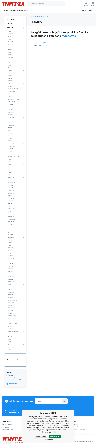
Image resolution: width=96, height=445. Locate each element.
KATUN (10, 172)
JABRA (10, 169)
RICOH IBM (11, 269)
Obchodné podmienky (72, 424)
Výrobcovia (38, 16)
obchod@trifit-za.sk (44, 43)
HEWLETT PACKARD (13, 156)
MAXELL (10, 196)
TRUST (10, 318)
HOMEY (10, 162)
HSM (9, 164)
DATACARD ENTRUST (13, 99)
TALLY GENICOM (12, 303)
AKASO (10, 44)
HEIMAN (10, 151)
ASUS (9, 52)
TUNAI (9, 321)
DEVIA (9, 107)
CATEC (10, 81)
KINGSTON (11, 177)
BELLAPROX (11, 62)
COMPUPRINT (11, 91)
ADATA (10, 39)
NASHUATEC (11, 219)
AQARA (10, 47)
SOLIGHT (10, 295)
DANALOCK (11, 94)
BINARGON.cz (90, 441)
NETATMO (11, 222)
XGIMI (9, 339)
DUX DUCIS (11, 112)
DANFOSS (10, 96)
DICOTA (10, 109)
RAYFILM (10, 263)
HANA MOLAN (11, 146)
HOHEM (10, 159)
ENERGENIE (11, 120)
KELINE (9, 175)
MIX (9, 206)
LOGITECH (11, 190)
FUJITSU (10, 133)
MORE (9, 211)
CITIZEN (10, 86)
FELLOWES (11, 125)
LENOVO (10, 185)
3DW (9, 31)
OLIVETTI (10, 235)
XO (9, 344)
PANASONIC (11, 237)
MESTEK (10, 203)
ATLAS (10, 55)
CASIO (10, 78)
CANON (10, 75)
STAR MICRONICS (13, 300)
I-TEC (9, 167)
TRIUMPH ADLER (12, 316)
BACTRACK (11, 57)
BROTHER (10, 68)
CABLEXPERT (11, 73)
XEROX (10, 336)
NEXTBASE (11, 224)
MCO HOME (11, 198)
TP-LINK (10, 313)
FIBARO (10, 128)
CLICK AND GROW (13, 89)
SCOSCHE (11, 282)
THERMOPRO (11, 305)
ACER (9, 36)
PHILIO (10, 242)
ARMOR (10, 49)
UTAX (9, 326)
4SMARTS (10, 34)
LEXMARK (10, 188)
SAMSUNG (11, 276)
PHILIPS (10, 245)
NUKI (9, 227)
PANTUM (10, 240)
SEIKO (9, 284)
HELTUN (10, 154)
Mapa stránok (19, 442)
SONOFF (10, 297)
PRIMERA (10, 256)
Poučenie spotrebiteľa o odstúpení (75, 429)
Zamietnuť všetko (41, 436)
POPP (9, 250)
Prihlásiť (64, 401)
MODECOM (11, 209)
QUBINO (10, 261)
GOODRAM (11, 143)
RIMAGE (10, 271)
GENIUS (10, 141)
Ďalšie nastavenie (48, 439)
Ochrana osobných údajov (73, 427)
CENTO (10, 83)
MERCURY (10, 201)
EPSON (10, 122)
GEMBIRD (10, 138)
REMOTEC (11, 266)
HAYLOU (10, 149)
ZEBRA (9, 349)
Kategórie (10, 24)
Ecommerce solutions (80, 441)
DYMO (10, 115)
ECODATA (11, 117)
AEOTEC (10, 42)
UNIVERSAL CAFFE (12, 323)
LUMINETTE (11, 193)
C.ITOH (10, 70)
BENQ (9, 65)
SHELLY (10, 289)
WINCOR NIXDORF (13, 331)
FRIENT (10, 130)
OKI (9, 232)
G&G (9, 136)
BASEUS (10, 60)
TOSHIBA (10, 310)
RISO (9, 274)
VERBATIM (11, 329)
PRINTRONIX (11, 258)
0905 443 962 (43, 46)
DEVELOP (10, 104)
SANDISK (10, 279)
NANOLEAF (11, 216)
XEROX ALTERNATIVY (13, 334)
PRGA (9, 253)
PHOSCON (11, 248)
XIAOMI (10, 342)
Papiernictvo (11, 19)
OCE (9, 229)
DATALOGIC (11, 102)
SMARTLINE (11, 292)
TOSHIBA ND (11, 308)
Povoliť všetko (54, 436)
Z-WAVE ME (11, 347)
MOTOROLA (11, 214)
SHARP (10, 287)
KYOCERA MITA (12, 182)
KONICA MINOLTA (13, 180)
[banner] (13, 3)
